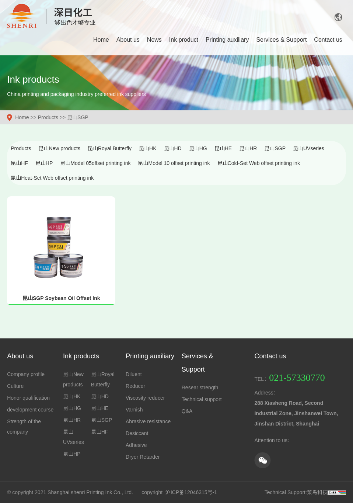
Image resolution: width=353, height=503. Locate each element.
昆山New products (59, 148)
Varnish (134, 410)
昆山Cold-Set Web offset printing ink (258, 163)
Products (48, 117)
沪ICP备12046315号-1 (191, 492)
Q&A (187, 411)
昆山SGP (77, 117)
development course (30, 410)
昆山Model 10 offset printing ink (174, 163)
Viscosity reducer (145, 398)
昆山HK (147, 148)
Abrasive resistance (148, 421)
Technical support (202, 399)
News (154, 40)
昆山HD (173, 148)
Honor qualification (28, 398)
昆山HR (248, 148)
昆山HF (19, 163)
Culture (15, 386)
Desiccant (137, 433)
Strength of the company (24, 426)
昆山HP (44, 163)
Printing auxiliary (227, 40)
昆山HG (198, 148)
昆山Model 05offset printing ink (95, 163)
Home (101, 40)
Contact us (328, 40)
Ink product (183, 40)
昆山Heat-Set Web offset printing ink (52, 178)
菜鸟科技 (317, 492)
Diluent (134, 374)
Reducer (135, 386)
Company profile (26, 374)
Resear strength (200, 387)
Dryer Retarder (143, 457)
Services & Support (281, 40)
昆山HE (223, 148)
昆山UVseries (308, 148)
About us (128, 40)
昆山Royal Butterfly (110, 148)
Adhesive (136, 445)
